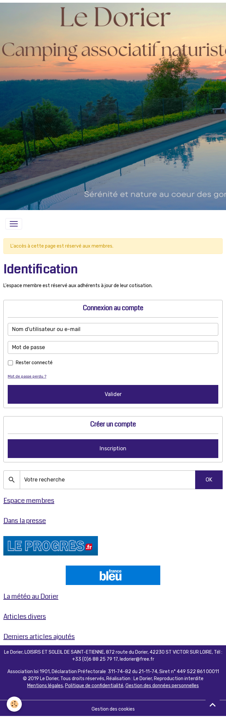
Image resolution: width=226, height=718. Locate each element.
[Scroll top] (212, 704)
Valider (113, 394)
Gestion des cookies (113, 709)
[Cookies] (14, 704)
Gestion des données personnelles (162, 686)
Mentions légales (45, 686)
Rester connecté (34, 363)
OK (209, 479)
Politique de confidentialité (94, 686)
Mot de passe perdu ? (27, 376)
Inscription (113, 448)
